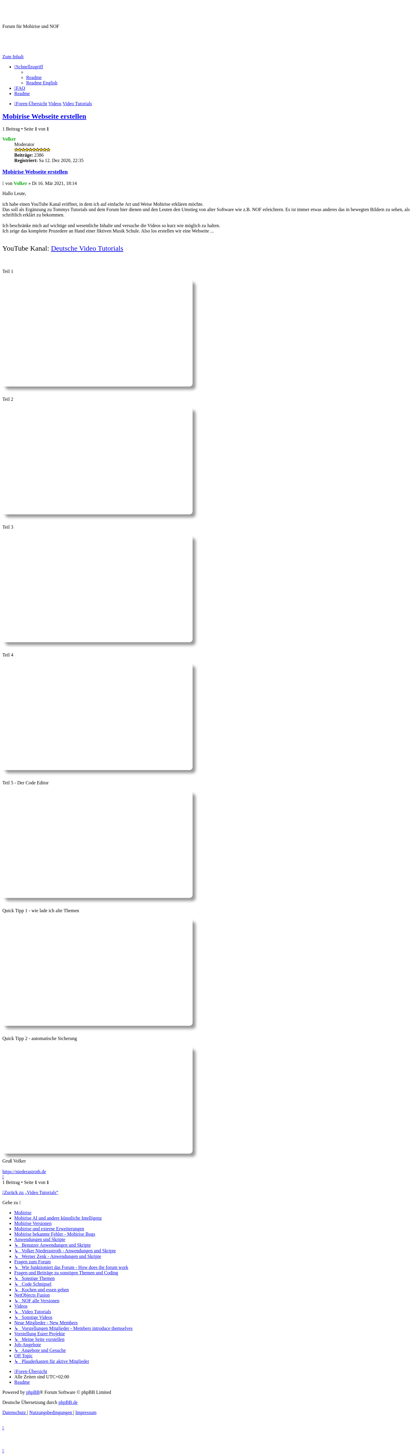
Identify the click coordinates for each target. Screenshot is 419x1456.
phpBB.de (68, 1402)
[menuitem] (34, 77)
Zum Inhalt (13, 56)
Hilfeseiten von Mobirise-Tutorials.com (34, 37)
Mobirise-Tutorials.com (50, 11)
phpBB (33, 1392)
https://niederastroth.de (24, 1171)
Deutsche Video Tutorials (87, 248)
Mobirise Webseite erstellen (44, 116)
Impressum (12, 46)
